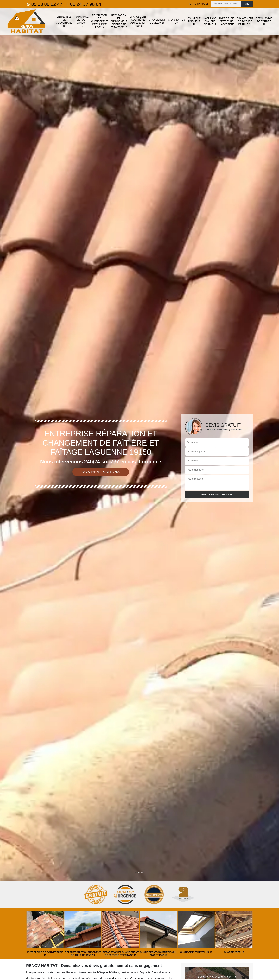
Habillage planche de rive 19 (209, 21)
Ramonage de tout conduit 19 (82, 21)
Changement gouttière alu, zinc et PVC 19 (138, 21)
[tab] (139, 489)
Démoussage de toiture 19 (264, 21)
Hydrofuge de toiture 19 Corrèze (226, 21)
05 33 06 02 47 (44, 4)
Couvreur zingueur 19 (194, 21)
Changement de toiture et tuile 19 (245, 21)
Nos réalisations (101, 472)
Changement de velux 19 (157, 21)
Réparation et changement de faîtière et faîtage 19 (118, 21)
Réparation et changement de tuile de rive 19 (99, 21)
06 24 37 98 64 (83, 4)
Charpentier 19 (176, 21)
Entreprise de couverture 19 (64, 21)
